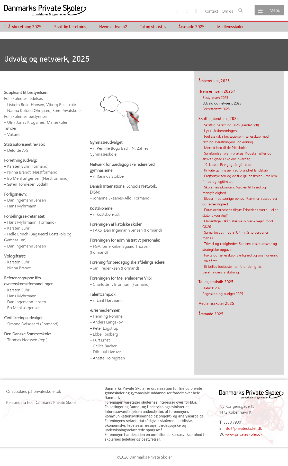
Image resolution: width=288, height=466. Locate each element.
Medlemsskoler (230, 27)
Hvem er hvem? (113, 27)
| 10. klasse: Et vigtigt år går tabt (226, 164)
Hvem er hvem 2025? (217, 91)
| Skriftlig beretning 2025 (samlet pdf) (230, 124)
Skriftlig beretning (70, 27)
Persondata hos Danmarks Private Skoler (41, 402)
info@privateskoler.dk (242, 428)
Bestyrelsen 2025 (215, 97)
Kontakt (211, 11)
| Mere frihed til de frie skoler (224, 147)
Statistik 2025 (212, 287)
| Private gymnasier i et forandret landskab (235, 170)
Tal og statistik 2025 (216, 281)
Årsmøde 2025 (191, 27)
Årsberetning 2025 (24, 27)
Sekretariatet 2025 (216, 108)
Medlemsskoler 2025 (216, 303)
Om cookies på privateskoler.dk (33, 391)
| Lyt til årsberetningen (219, 130)
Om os (227, 11)
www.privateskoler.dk (244, 434)
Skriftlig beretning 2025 (219, 118)
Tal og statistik (153, 27)
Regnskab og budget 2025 (222, 293)
